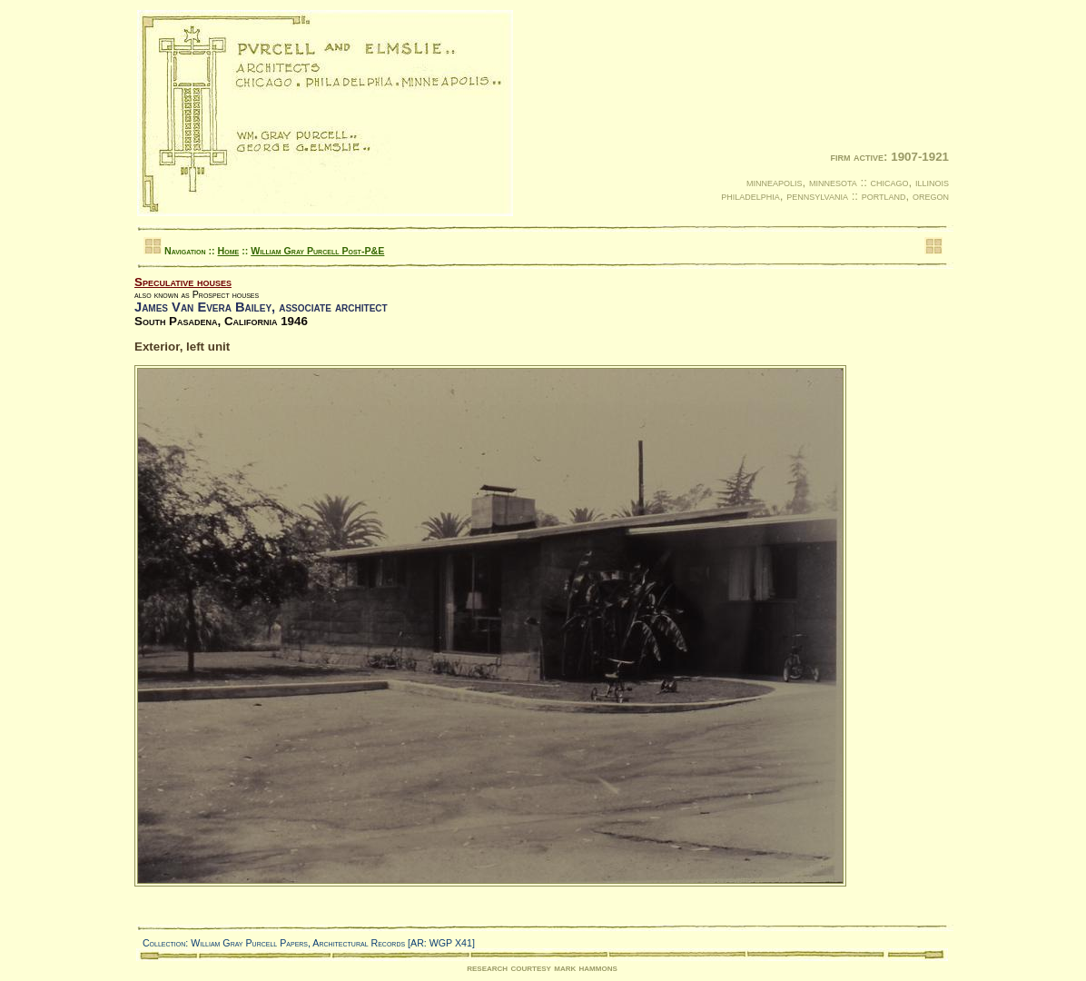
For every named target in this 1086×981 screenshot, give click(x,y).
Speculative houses (183, 282)
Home (229, 250)
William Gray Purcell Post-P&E (317, 250)
